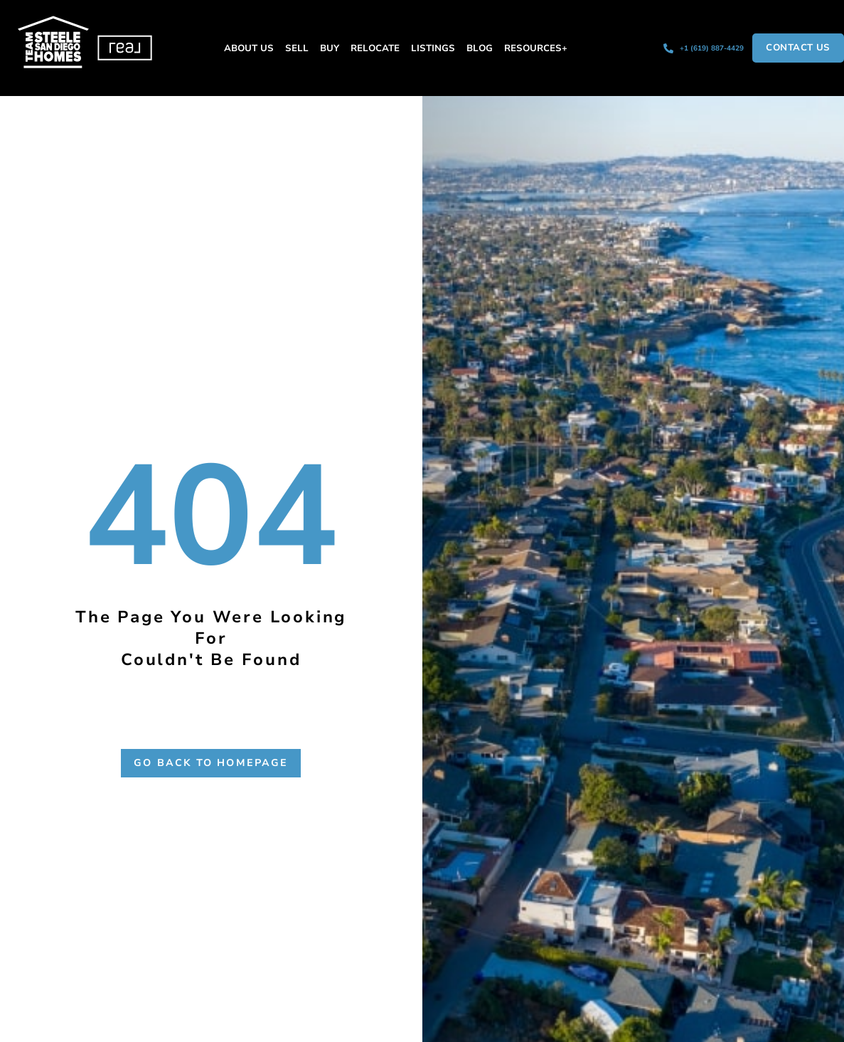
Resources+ (535, 48)
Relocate (375, 48)
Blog (479, 48)
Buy (329, 48)
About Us (249, 48)
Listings (433, 48)
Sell (297, 48)
